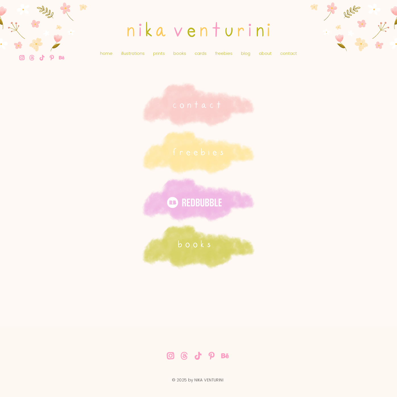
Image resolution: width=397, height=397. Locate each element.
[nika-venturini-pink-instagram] (22, 58)
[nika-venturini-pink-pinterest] (52, 58)
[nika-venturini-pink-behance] (62, 58)
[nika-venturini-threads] (32, 58)
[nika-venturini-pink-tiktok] (42, 58)
